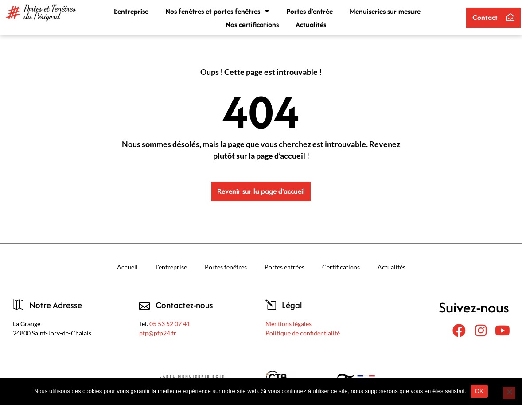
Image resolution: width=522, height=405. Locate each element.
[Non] (509, 393)
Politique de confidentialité (302, 333)
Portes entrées (284, 267)
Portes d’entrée (309, 11)
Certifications (341, 267)
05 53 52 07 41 (169, 323)
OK (479, 391)
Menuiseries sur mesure (385, 11)
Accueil (127, 267)
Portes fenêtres (226, 267)
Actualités (311, 24)
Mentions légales (288, 323)
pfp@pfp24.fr (157, 333)
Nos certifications (252, 24)
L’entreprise (131, 11)
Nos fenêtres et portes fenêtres (217, 11)
